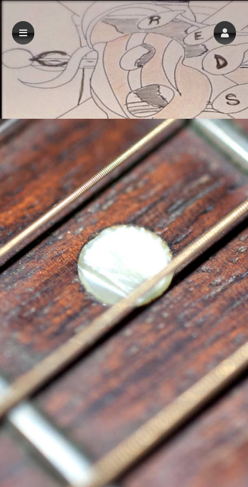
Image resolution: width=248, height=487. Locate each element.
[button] (225, 33)
